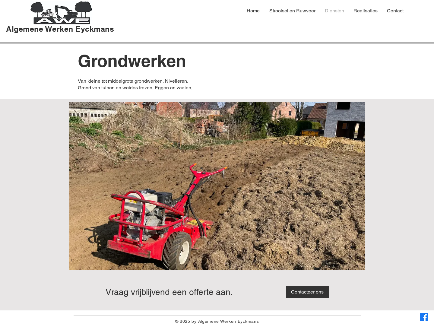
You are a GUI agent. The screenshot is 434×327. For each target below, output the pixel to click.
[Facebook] (424, 317)
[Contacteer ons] (307, 292)
